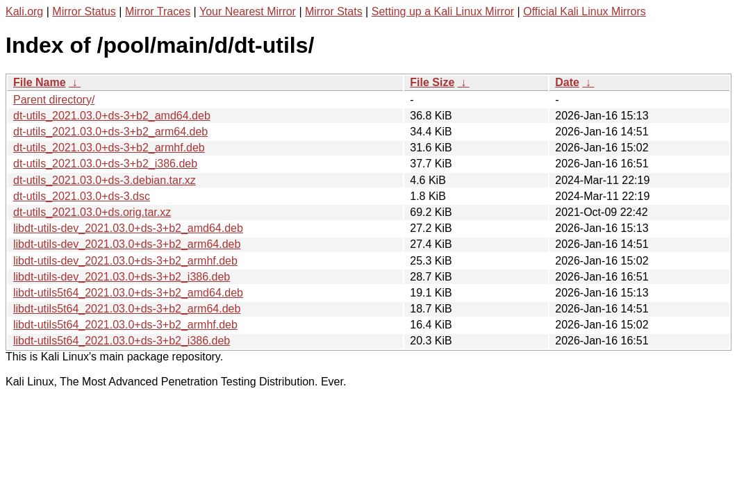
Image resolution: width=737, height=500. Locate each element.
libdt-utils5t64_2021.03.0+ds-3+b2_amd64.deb (128, 293)
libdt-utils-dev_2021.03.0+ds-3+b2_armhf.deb (125, 261)
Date (567, 82)
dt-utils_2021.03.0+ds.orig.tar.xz (92, 212)
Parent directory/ (53, 100)
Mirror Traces (157, 11)
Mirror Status (84, 11)
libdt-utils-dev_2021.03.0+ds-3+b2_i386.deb (121, 277)
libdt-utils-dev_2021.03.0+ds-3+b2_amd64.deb (128, 228)
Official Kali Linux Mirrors (584, 11)
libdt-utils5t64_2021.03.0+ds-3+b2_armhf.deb (125, 325)
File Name (39, 82)
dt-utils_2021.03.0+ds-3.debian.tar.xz (104, 180)
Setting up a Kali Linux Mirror (443, 11)
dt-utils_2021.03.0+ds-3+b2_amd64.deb (111, 116)
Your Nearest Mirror (247, 11)
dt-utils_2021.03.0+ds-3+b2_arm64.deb (110, 132)
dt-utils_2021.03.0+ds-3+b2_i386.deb (105, 163)
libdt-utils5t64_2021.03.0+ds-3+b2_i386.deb (121, 341)
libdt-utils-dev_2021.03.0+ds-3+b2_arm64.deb (126, 244)
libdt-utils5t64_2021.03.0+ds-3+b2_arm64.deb (126, 309)
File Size (432, 82)
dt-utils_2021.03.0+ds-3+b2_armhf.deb (109, 147)
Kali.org (24, 11)
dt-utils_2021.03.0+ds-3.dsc (81, 196)
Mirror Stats (334, 11)
